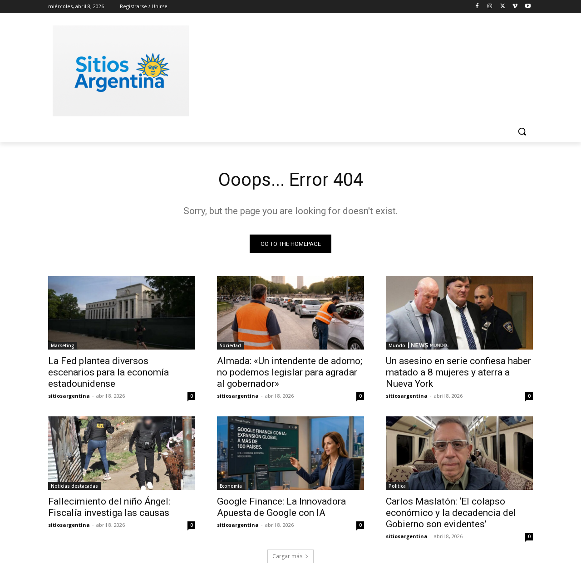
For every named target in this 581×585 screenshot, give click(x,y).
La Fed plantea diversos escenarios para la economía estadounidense (108, 372)
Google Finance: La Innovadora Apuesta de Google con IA (281, 507)
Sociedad (230, 345)
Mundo (397, 345)
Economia (231, 486)
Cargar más (290, 556)
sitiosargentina (69, 395)
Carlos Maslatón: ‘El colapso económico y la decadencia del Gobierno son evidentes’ (451, 513)
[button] (522, 131)
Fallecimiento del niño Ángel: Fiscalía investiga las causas (109, 507)
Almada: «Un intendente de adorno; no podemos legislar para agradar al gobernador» (289, 372)
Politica (397, 486)
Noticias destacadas (74, 486)
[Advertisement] (358, 69)
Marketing (62, 345)
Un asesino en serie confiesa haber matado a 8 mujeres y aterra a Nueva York (458, 372)
